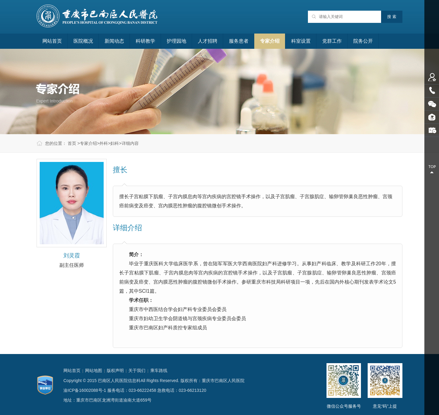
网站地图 (93, 370)
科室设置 (301, 41)
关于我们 (136, 370)
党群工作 (332, 41)
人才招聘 (207, 41)
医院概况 (83, 41)
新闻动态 (114, 41)
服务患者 (238, 41)
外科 (103, 143)
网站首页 (52, 41)
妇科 (114, 143)
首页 (72, 143)
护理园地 (176, 41)
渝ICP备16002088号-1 (84, 390)
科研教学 (145, 41)
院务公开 (363, 41)
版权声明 (115, 370)
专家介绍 (270, 41)
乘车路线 (158, 370)
